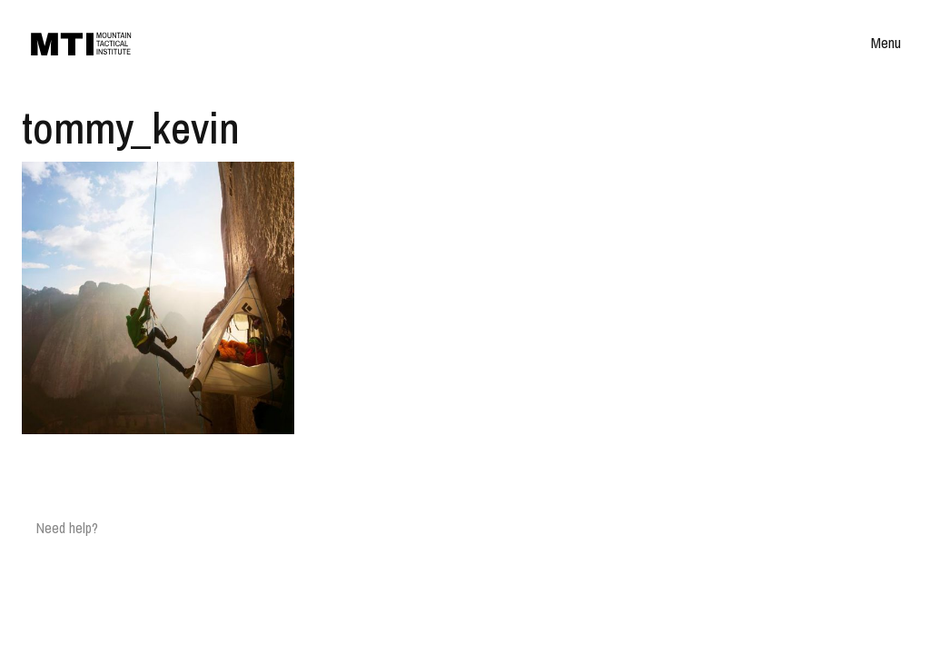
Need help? (67, 528)
